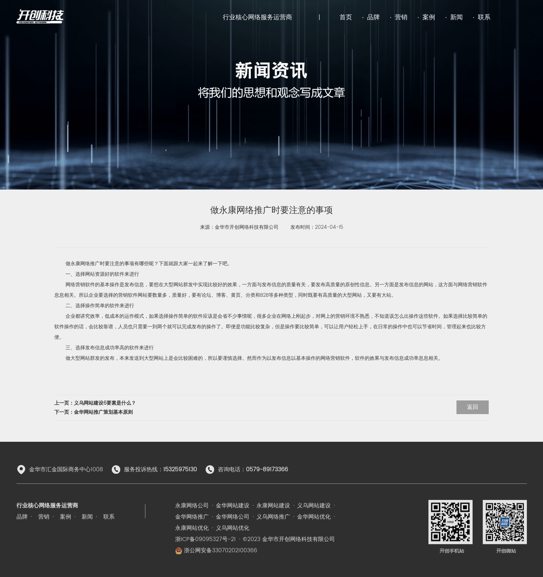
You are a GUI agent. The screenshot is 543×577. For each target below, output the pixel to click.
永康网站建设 (273, 529)
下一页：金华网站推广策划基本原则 (93, 412)
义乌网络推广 (273, 540)
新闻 (456, 17)
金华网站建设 (232, 529)
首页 (345, 17)
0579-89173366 (267, 481)
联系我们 (515, 481)
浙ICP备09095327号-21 (205, 563)
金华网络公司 (232, 540)
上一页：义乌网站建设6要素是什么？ (95, 403)
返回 (472, 407)
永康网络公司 (192, 529)
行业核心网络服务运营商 (257, 17)
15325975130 (180, 481)
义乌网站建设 (314, 529)
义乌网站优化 (232, 552)
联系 (484, 17)
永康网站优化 (192, 552)
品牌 (373, 17)
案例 (428, 17)
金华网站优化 (314, 540)
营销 (401, 17)
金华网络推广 (192, 540)
